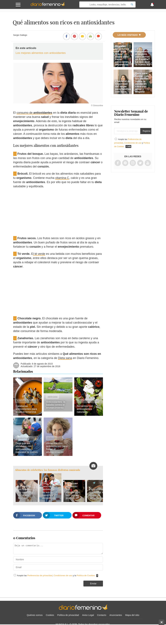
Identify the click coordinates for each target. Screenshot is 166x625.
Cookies (50, 615)
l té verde (39, 253)
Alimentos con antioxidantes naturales (85, 409)
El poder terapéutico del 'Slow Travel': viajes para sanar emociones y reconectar (123, 55)
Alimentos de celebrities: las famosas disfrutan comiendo (47, 470)
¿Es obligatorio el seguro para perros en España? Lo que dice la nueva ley (142, 56)
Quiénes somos (35, 615)
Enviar (93, 583)
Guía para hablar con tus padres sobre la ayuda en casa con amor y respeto (141, 82)
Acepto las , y (132, 143)
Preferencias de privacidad (39, 575)
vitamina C (62, 178)
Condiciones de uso (63, 575)
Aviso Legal (88, 615)
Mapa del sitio (132, 615)
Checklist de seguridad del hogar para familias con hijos (123, 86)
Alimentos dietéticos (27, 401)
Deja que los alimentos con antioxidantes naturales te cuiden (27, 447)
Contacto (101, 615)
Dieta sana (65, 358)
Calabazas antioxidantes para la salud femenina (26, 409)
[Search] (132, 4)
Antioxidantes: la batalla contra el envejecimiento (55, 404)
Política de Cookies (86, 575)
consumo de (34, 112)
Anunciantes (115, 615)
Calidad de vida (55, 438)
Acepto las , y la (56, 575)
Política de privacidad (68, 615)
